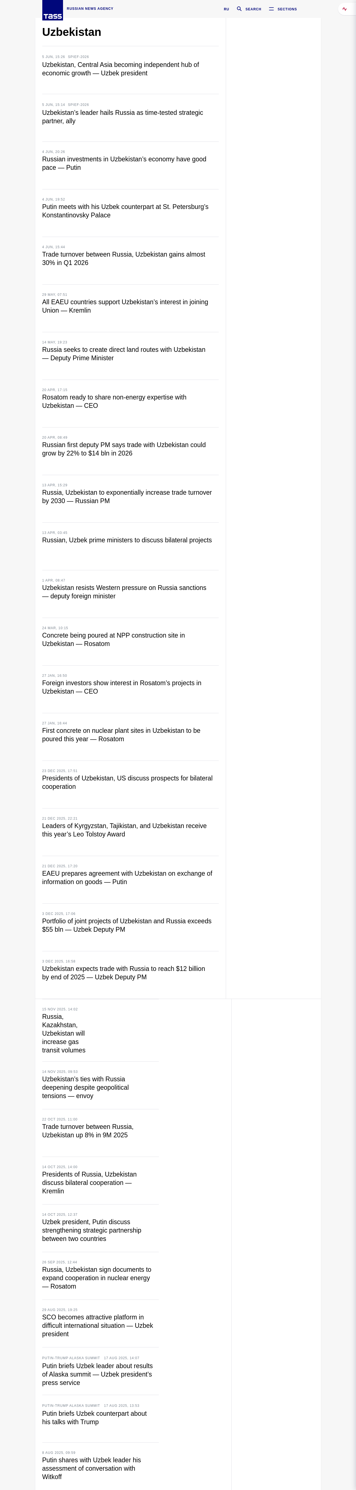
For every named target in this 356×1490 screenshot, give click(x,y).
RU (226, 9)
